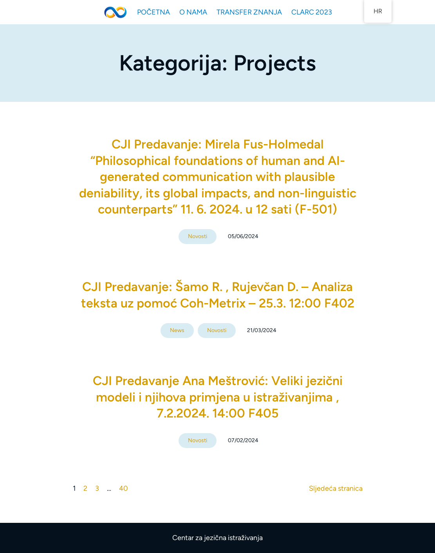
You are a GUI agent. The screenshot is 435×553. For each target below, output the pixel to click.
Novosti (197, 236)
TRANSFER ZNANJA (249, 12)
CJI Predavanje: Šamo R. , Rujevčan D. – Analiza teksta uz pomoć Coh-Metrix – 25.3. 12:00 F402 (217, 295)
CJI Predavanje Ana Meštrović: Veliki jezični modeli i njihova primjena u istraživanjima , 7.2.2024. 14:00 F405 (218, 397)
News (177, 330)
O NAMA (193, 12)
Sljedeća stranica (336, 488)
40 (123, 488)
